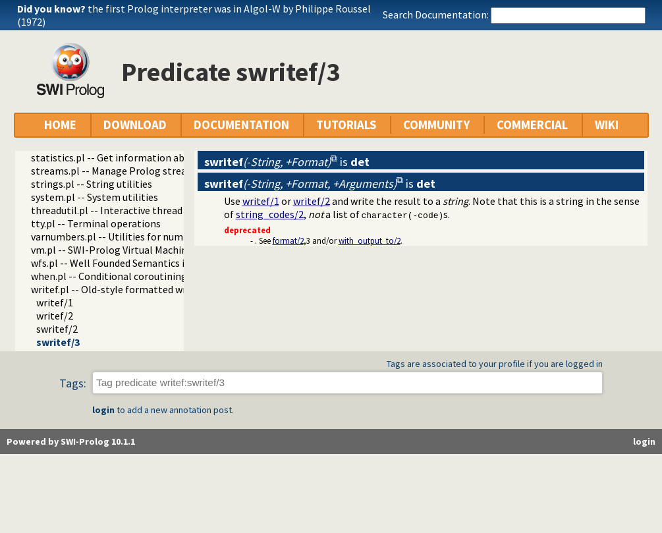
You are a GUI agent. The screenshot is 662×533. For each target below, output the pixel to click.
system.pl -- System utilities (94, 197)
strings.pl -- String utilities (91, 183)
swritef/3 (58, 342)
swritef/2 (57, 328)
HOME (60, 124)
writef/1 (54, 302)
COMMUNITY (436, 124)
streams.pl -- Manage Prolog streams (115, 170)
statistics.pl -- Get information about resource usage (150, 157)
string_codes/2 (270, 214)
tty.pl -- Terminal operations (96, 223)
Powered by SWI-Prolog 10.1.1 (71, 441)
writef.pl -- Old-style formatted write (115, 289)
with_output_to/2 (369, 240)
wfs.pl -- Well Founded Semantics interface (127, 262)
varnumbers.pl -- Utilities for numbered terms (134, 236)
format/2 (288, 240)
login (103, 410)
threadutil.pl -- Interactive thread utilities (125, 210)
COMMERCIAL (532, 124)
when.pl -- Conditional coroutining (109, 276)
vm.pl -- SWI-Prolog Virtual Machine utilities (130, 249)
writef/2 (54, 315)
